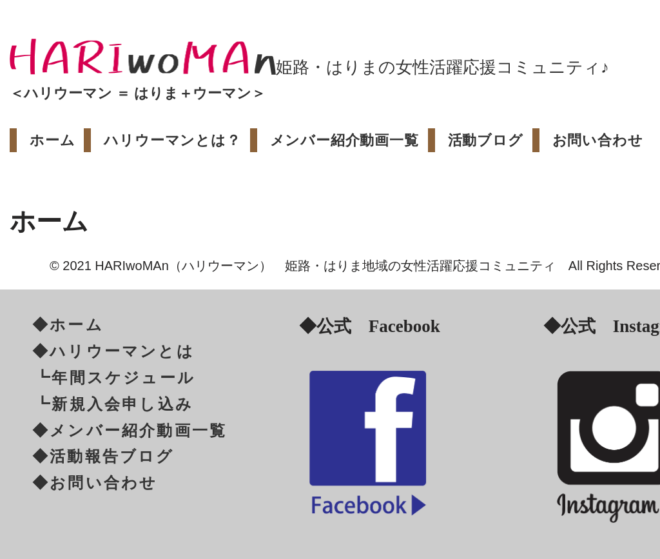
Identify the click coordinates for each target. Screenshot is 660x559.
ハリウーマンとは (122, 351)
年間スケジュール (123, 377)
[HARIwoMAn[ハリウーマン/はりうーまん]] (143, 57)
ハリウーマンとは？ (172, 140)
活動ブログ (485, 140)
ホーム (52, 140)
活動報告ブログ (112, 456)
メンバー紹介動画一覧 (344, 140)
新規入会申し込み (122, 404)
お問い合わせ (597, 140)
